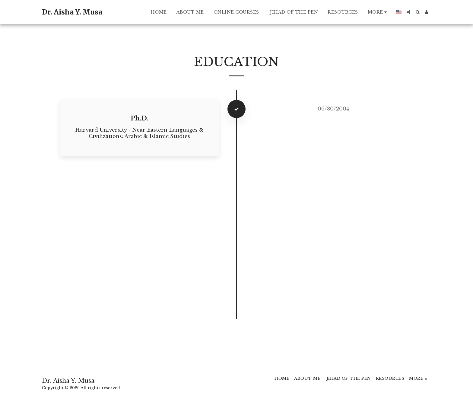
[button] (408, 12)
